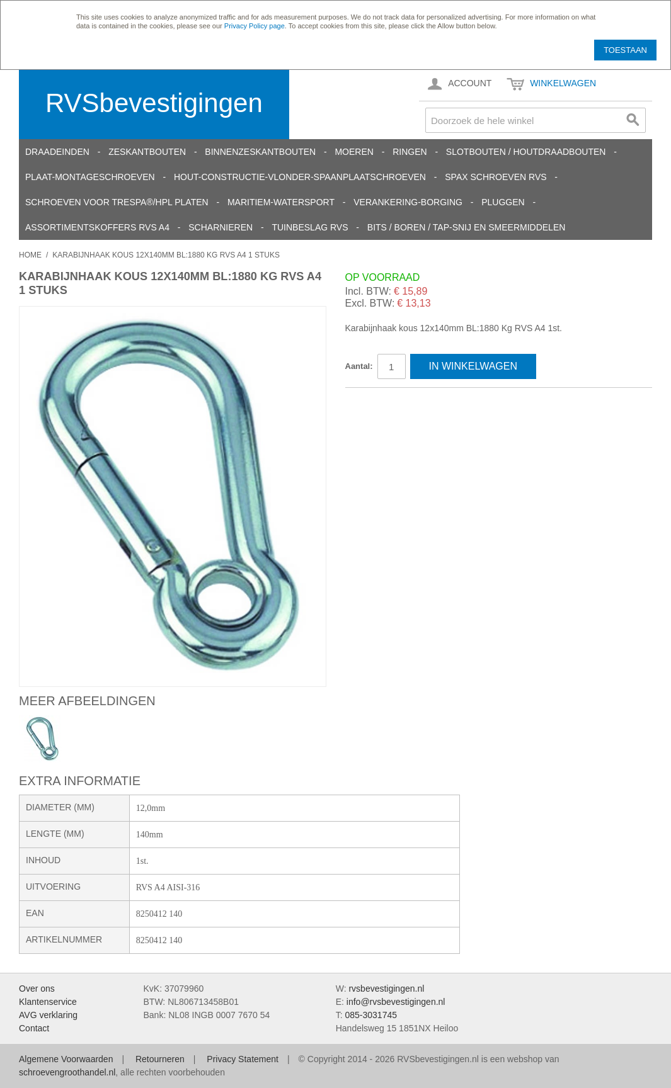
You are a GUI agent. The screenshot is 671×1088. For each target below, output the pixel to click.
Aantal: (359, 366)
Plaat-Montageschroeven (90, 177)
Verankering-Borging (407, 202)
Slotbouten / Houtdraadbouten (526, 152)
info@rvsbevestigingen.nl (396, 1002)
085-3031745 (371, 1015)
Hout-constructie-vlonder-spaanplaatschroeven (300, 177)
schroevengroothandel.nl (67, 1072)
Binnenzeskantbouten (260, 152)
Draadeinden (57, 152)
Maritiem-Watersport (281, 202)
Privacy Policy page (254, 26)
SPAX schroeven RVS (495, 177)
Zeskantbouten (147, 152)
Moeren (354, 152)
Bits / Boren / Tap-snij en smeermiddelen (466, 227)
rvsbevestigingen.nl (386, 988)
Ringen (410, 152)
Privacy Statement (242, 1059)
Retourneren (160, 1059)
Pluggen (502, 202)
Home (30, 255)
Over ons (37, 988)
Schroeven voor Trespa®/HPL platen (117, 202)
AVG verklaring (48, 1015)
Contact (34, 1028)
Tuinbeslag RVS (310, 227)
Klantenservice (48, 1002)
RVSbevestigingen (154, 103)
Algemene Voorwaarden (66, 1059)
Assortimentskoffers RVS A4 (97, 227)
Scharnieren (220, 227)
